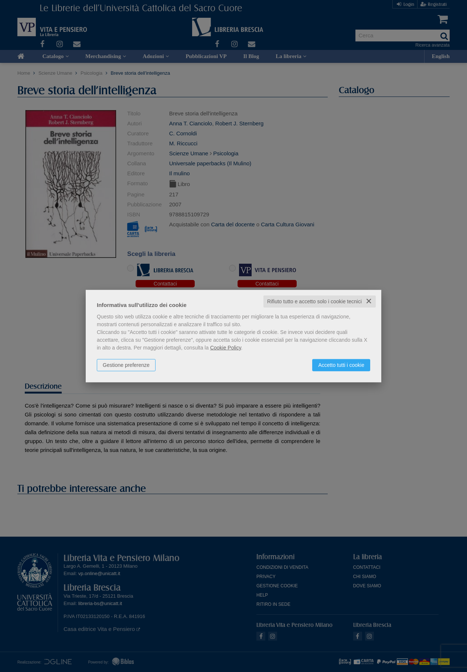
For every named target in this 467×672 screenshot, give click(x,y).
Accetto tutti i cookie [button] (341, 365)
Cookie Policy (225, 348)
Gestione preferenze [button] (126, 365)
